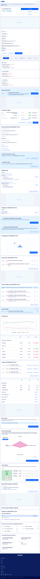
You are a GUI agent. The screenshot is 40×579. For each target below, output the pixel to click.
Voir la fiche (36, 212)
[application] (20, 324)
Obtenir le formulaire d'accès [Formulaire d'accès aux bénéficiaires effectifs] (34, 231)
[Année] (3, 468)
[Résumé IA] (32, 261)
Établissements (23, 58)
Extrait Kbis (35, 122)
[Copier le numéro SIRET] (8, 34)
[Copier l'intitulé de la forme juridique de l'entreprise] (18, 113)
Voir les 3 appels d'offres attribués (33, 491)
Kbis (12, 58)
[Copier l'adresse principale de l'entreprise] (20, 45)
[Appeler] (29, 12)
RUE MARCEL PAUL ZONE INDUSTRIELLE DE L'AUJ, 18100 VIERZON (11, 45)
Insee (2, 50)
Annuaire (2, 562)
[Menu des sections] (1, 58)
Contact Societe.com (3, 567)
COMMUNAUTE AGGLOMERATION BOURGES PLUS (10, 489)
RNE (4, 50)
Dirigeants (30, 58)
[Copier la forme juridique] (13, 43)
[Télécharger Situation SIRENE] (37, 115)
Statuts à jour (10, 53)
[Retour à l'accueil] (20, 555)
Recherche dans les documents (33, 268)
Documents (36, 58)
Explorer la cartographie (33, 252)
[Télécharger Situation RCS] (37, 113)
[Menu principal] (38, 1)
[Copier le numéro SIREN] (6, 31)
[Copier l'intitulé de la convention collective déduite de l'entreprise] (17, 142)
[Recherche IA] (6, 58)
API (1, 563)
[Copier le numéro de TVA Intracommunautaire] (7, 36)
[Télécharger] (37, 261)
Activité (16, 58)
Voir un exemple (36, 90)
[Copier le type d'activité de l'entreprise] (7, 138)
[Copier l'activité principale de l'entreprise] (18, 135)
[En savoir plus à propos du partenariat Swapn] (17, 526)
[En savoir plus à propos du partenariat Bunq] (17, 528)
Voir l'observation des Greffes (25, 119)
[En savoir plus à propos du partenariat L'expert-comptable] (17, 531)
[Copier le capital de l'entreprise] (18, 115)
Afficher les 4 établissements (34, 191)
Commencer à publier (35, 287)
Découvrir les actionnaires (34, 222)
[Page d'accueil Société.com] (3, 1)
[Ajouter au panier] (34, 93)
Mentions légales (4, 53)
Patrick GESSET (4, 48)
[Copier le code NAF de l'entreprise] (15, 131)
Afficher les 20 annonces (34, 304)
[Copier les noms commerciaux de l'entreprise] (18, 118)
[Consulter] (35, 261)
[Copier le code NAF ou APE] (15, 41)
